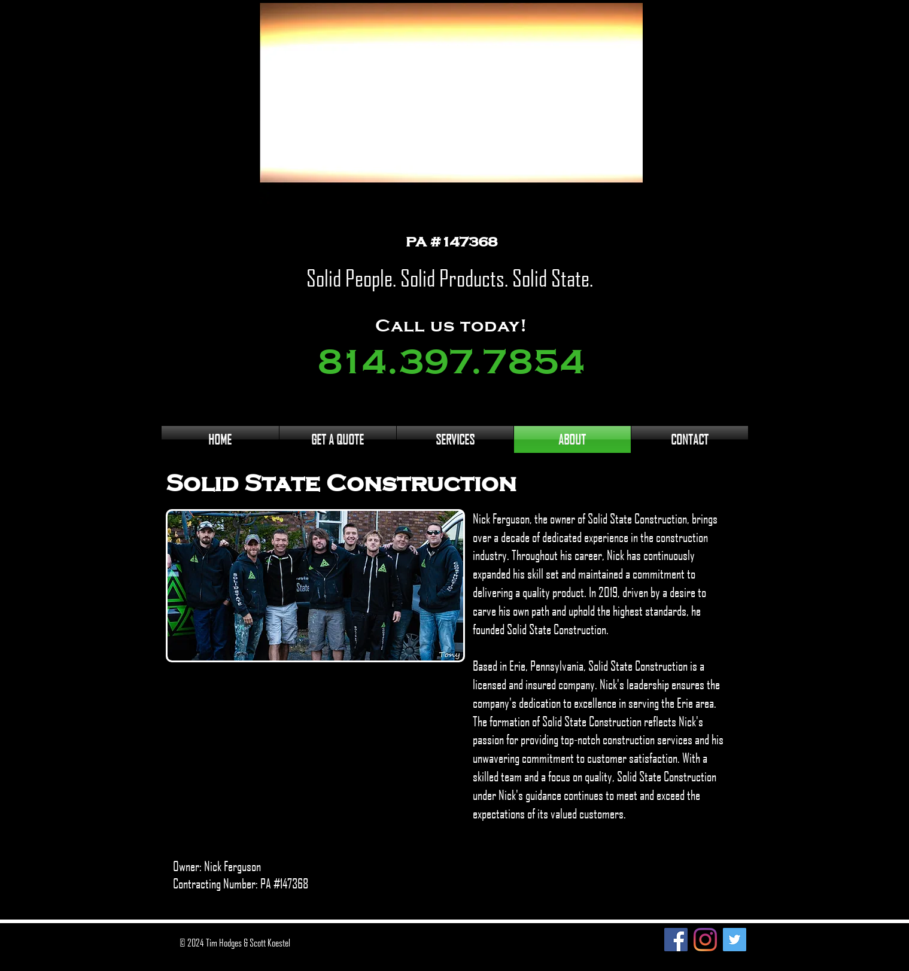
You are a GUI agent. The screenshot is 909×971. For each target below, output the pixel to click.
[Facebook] (676, 939)
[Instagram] (705, 939)
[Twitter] (734, 939)
